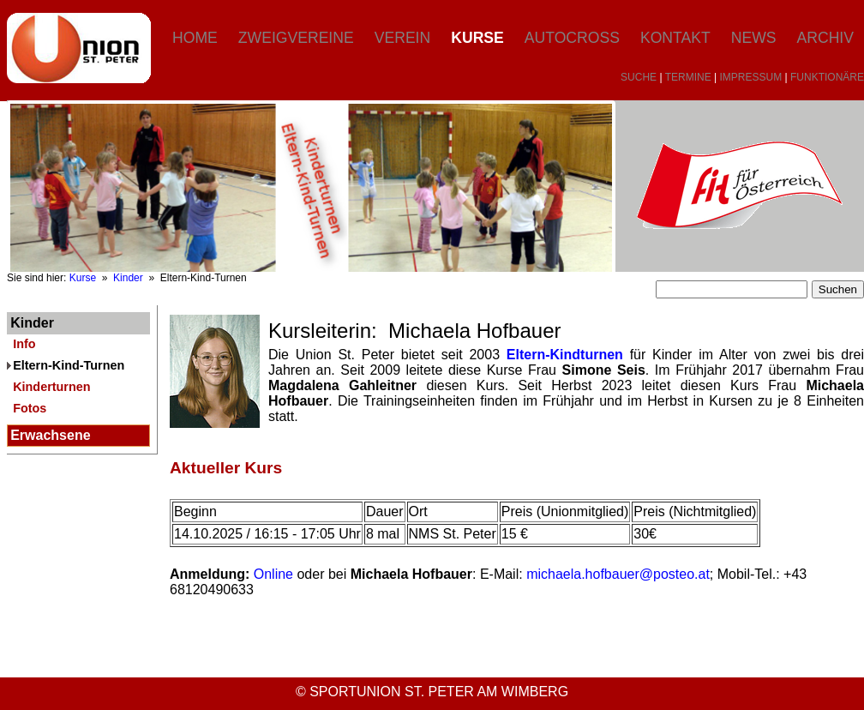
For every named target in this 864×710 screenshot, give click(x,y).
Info (24, 344)
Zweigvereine (296, 37)
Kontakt (675, 37)
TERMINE (688, 77)
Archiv (825, 37)
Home (195, 37)
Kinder (128, 278)
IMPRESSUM (751, 77)
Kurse (477, 37)
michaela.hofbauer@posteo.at (618, 574)
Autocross (572, 37)
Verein (403, 37)
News (754, 37)
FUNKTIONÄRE (827, 77)
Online (273, 574)
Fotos (29, 408)
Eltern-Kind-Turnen (68, 365)
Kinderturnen (51, 387)
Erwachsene (50, 435)
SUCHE (639, 77)
